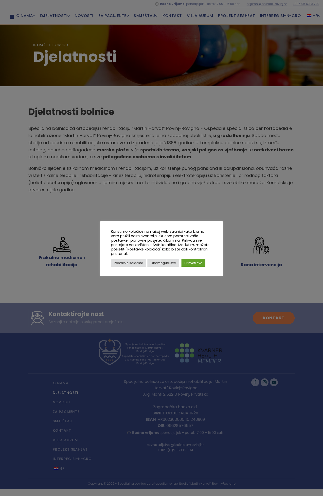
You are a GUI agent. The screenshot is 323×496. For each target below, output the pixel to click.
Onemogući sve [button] (163, 263)
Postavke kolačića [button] (128, 263)
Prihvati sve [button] (193, 263)
